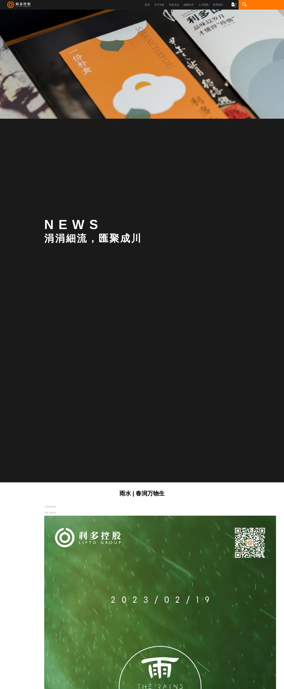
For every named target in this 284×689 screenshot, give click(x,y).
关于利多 (159, 4)
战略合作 (189, 4)
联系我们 (218, 4)
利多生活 (174, 4)
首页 (147, 4)
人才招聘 (203, 4)
